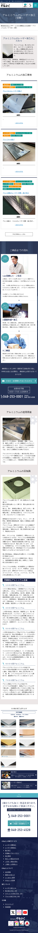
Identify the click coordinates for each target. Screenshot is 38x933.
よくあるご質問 (10, 877)
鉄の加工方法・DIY (11, 891)
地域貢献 (8, 907)
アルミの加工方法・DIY (12, 896)
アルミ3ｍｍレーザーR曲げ (12, 91)
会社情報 (8, 872)
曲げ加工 (8, 850)
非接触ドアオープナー (12, 853)
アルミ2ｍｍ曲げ (8, 139)
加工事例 (8, 856)
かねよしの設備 (10, 880)
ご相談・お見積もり (11, 864)
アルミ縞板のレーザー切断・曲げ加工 (16, 193)
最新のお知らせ (10, 875)
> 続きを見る (19, 123)
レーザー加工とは (10, 888)
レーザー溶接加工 (10, 847)
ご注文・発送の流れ (11, 861)
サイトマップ (9, 904)
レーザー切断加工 (10, 845)
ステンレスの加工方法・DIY (14, 893)
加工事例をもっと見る (19, 234)
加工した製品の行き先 (12, 859)
